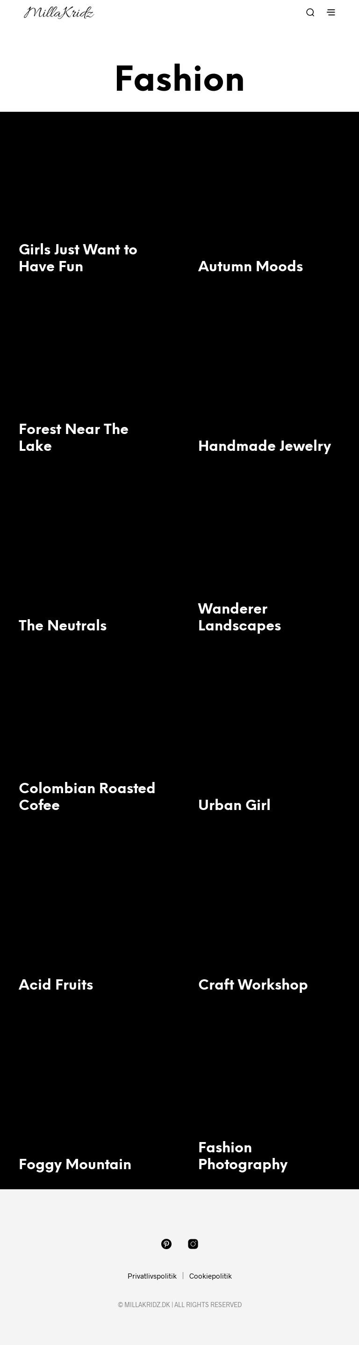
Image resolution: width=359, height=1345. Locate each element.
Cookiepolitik (210, 1276)
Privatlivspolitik (152, 1276)
